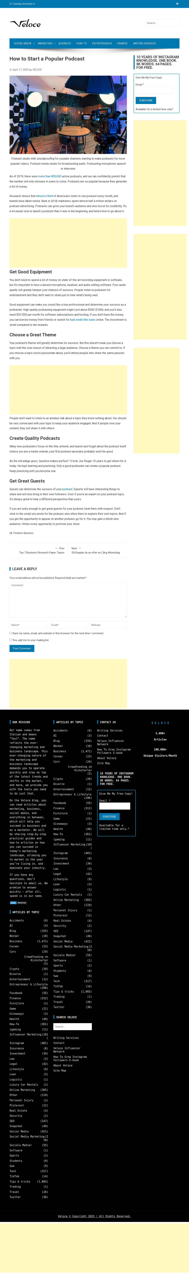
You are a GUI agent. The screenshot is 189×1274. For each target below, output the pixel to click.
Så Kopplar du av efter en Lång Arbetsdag (97, 550)
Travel (14, 1192)
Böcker (14, 936)
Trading (15, 1186)
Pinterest (17, 1105)
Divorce (15, 974)
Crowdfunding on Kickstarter (36, 958)
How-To (82, 43)
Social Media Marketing (27, 1136)
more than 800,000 (49, 176)
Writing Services (144, 43)
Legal (14, 1064)
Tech (13, 1171)
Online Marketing (22, 1090)
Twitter (15, 1197)
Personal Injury (21, 1100)
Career (14, 946)
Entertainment (20, 979)
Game (13, 1008)
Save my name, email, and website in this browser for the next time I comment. (58, 633)
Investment (18, 1053)
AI (11, 925)
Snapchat (16, 1126)
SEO (12, 1121)
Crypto (14, 969)
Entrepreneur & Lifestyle (29, 984)
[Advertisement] (68, 243)
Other (14, 1095)
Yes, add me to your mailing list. (29, 640)
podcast (67, 489)
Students (16, 1160)
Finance (122, 43)
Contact (58, 1043)
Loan (13, 1074)
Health (14, 1019)
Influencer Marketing (26, 1034)
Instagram (17, 1043)
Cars (13, 951)
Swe (12, 1166)
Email (140, 84)
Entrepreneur (102, 43)
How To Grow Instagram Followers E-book (70, 1058)
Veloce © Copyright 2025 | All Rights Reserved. (94, 1216)
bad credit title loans (82, 319)
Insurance (17, 1048)
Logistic (16, 1079)
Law (12, 1058)
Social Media (23, 43)
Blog (13, 931)
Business (65, 43)
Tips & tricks (20, 1181)
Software (16, 1150)
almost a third (44, 196)
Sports (14, 1155)
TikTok (14, 1176)
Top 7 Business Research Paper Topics (38, 550)
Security (16, 1115)
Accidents (17, 920)
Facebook (16, 993)
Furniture (17, 1003)
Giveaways (17, 1013)
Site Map (59, 1070)
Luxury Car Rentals (24, 1084)
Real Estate (18, 1110)
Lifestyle (17, 1069)
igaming (15, 1029)
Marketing (45, 43)
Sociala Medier (21, 1145)
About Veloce (62, 1065)
